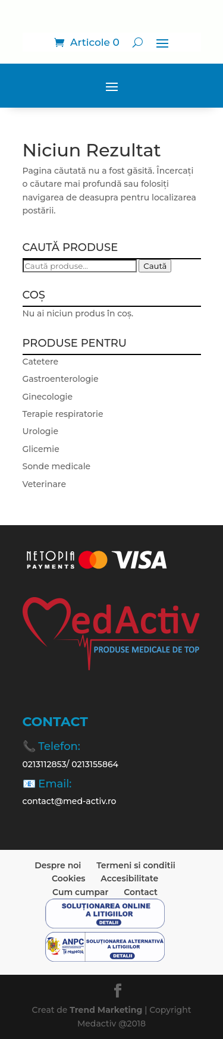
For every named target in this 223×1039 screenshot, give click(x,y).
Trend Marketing (107, 1010)
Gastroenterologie (61, 378)
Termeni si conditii (135, 865)
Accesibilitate (129, 878)
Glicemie (41, 449)
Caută (155, 266)
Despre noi (57, 865)
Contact (141, 892)
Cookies (69, 878)
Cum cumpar (80, 892)
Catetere (41, 361)
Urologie (40, 431)
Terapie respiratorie (63, 414)
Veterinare (44, 484)
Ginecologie (48, 396)
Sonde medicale (57, 466)
